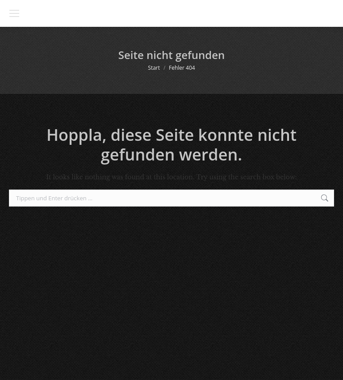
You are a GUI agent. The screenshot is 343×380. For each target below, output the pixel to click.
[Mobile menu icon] (14, 13)
